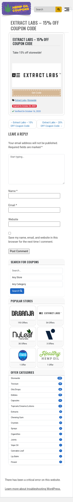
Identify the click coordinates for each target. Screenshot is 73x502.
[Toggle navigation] (66, 9)
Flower (36, 462)
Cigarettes (36, 434)
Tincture (36, 383)
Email (12, 205)
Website (13, 219)
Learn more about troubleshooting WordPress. (33, 488)
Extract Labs (20, 100)
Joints (36, 439)
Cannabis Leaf (36, 450)
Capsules (36, 400)
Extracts (36, 411)
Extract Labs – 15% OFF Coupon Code (22, 124)
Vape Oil (36, 445)
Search (17, 291)
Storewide (31, 100)
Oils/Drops (36, 389)
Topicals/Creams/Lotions (36, 406)
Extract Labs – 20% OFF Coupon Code (51, 124)
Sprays (36, 428)
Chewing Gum (36, 417)
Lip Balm (36, 456)
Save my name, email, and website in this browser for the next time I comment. (33, 239)
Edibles (36, 395)
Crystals (36, 422)
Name (13, 191)
